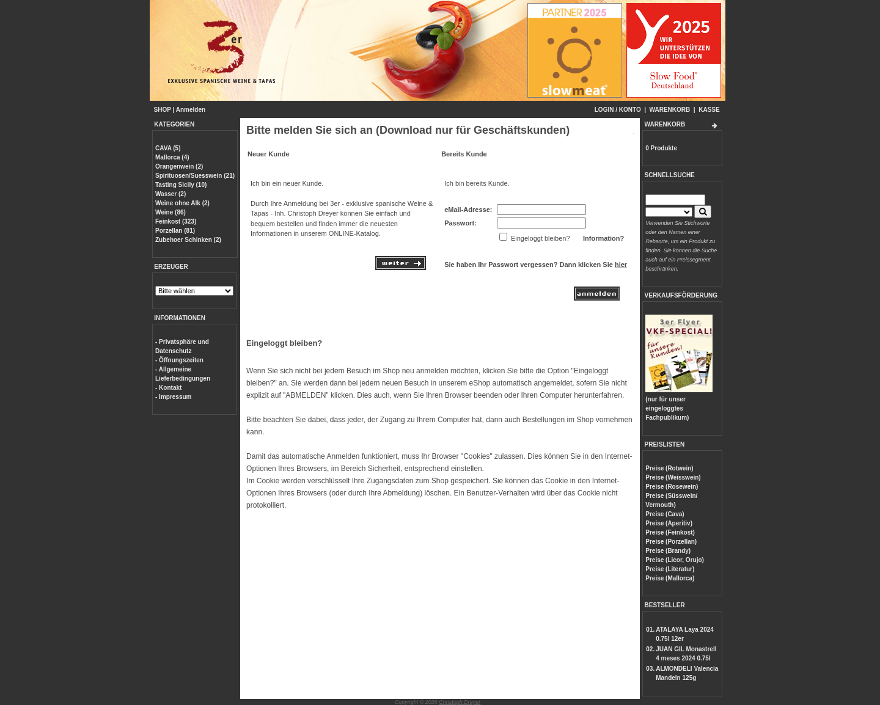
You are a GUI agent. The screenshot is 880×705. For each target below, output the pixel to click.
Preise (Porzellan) (671, 541)
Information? (603, 238)
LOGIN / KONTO (618, 109)
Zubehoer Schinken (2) (188, 239)
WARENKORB (670, 109)
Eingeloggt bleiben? (284, 343)
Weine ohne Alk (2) (182, 203)
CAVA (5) (167, 148)
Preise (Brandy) (668, 550)
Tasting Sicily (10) (181, 184)
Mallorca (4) (172, 157)
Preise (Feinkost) (670, 532)
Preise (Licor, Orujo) (674, 560)
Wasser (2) (170, 194)
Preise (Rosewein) (671, 486)
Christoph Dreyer (459, 702)
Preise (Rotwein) (669, 468)
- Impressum (173, 396)
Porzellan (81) (175, 230)
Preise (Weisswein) (672, 477)
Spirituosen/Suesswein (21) (195, 175)
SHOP (162, 109)
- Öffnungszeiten (179, 360)
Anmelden (190, 109)
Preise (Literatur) (669, 569)
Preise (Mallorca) (669, 578)
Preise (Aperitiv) (668, 523)
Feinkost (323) (175, 221)
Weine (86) (170, 212)
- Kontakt (168, 387)
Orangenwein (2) (179, 166)
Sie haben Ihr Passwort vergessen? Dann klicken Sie (535, 264)
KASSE (708, 109)
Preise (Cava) (664, 514)
